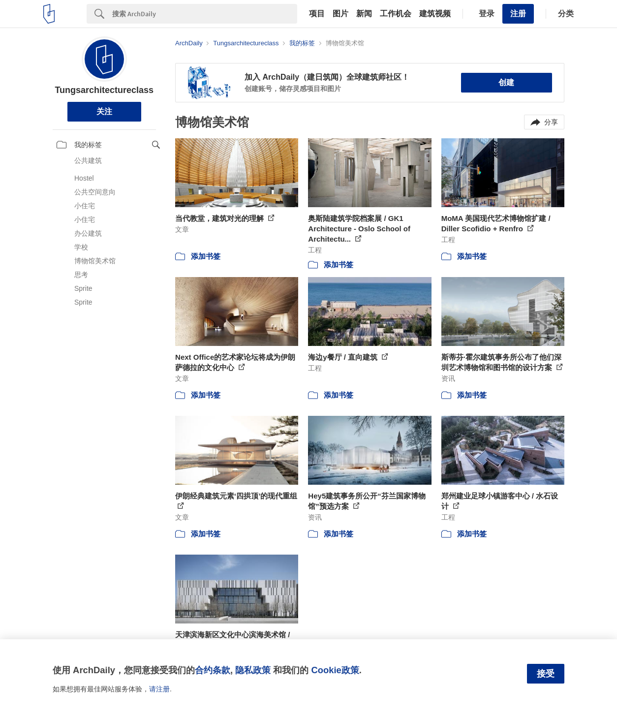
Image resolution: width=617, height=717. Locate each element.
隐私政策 (253, 670)
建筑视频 (435, 14)
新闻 (364, 14)
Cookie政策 (335, 670)
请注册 (159, 689)
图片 (340, 14)
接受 (546, 674)
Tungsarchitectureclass (104, 90)
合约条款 (212, 670)
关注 (104, 111)
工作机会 (395, 14)
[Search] (204, 14)
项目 (317, 14)
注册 (518, 13)
